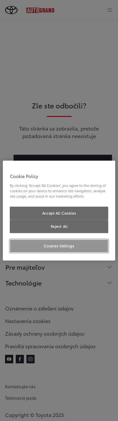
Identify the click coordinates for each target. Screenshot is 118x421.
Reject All (59, 225)
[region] (59, 211)
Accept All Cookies (59, 213)
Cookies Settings (59, 245)
